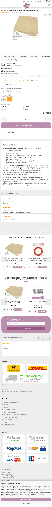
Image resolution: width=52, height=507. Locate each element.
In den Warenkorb (24, 125)
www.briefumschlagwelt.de (9, 476)
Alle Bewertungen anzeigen (44, 339)
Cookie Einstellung (26, 503)
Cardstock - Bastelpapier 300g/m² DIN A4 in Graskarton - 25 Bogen (13, 259)
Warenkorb (17, 267)
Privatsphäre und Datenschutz (12, 419)
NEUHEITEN (26, 1)
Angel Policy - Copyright (10, 417)
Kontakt (6, 404)
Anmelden (44, 225)
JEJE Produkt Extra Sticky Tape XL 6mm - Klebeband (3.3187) (38, 259)
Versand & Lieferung (9, 409)
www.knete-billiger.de (8, 477)
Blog (39, 1)
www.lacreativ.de (7, 472)
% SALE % (33, 1)
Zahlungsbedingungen (10, 412)
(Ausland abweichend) (17, 65)
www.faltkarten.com (7, 474)
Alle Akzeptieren (26, 499)
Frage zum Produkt (8, 132)
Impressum (7, 407)
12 (9, 99)
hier (32, 391)
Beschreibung (9, 145)
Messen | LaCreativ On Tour (12, 402)
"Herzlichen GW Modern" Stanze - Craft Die (38, 302)
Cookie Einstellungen (10, 424)
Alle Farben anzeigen (8, 84)
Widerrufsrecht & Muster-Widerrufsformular (16, 414)
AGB (5, 422)
